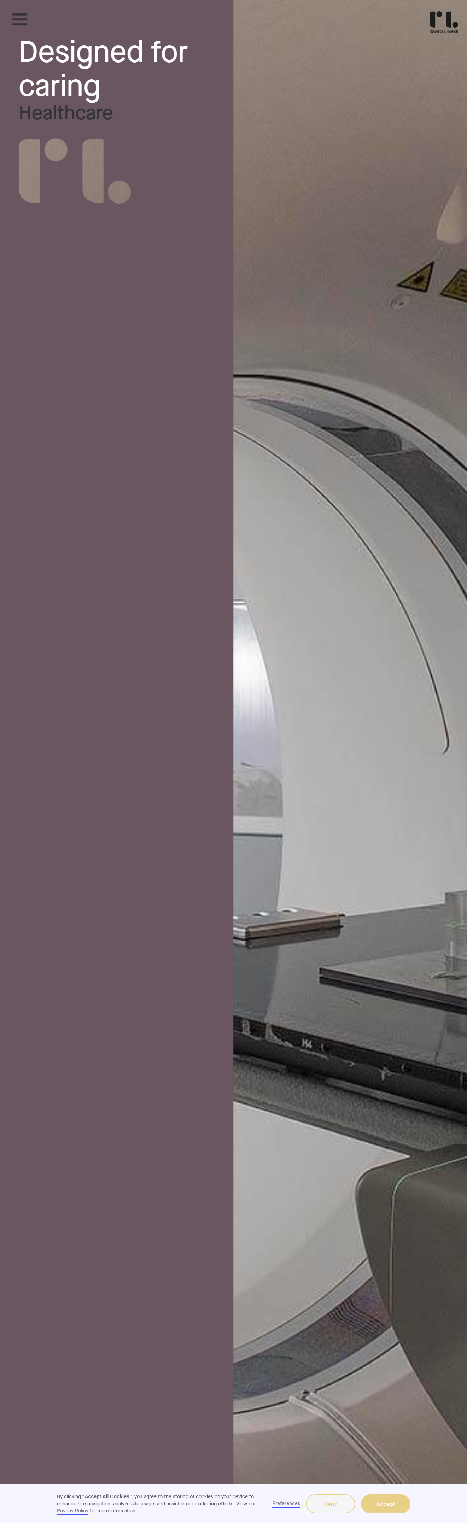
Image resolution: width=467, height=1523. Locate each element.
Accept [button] (385, 1503)
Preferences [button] (286, 1503)
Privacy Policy (72, 1510)
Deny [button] (330, 1503)
